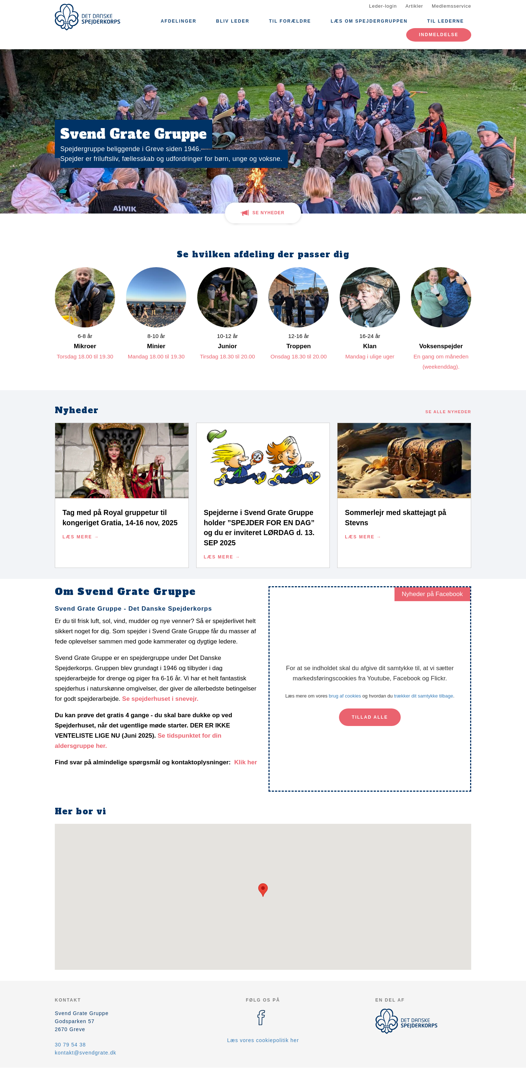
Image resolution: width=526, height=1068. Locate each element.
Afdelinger (179, 21)
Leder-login (383, 6)
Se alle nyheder (448, 412)
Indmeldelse (438, 34)
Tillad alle (370, 717)
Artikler (414, 6)
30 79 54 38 (70, 1045)
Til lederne (445, 21)
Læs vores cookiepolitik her (263, 1040)
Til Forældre (290, 21)
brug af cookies (345, 696)
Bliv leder (232, 21)
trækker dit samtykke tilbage (423, 696)
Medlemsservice (451, 6)
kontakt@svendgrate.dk (85, 1053)
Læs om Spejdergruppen (369, 21)
